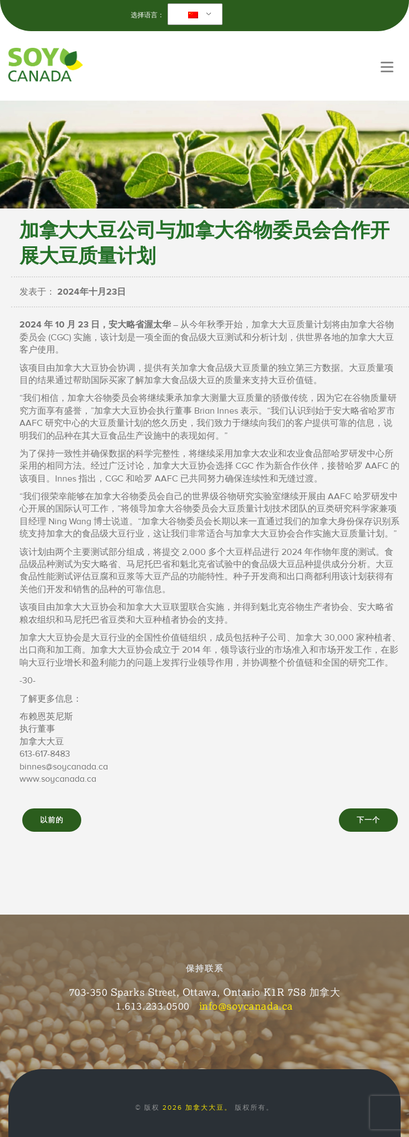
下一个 (368, 820)
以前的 (51, 820)
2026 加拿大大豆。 (197, 1107)
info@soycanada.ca (246, 1006)
